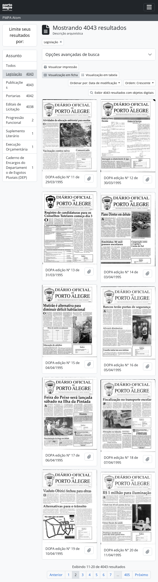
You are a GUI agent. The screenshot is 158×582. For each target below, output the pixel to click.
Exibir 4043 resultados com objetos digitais (122, 93)
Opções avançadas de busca (72, 54)
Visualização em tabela (99, 75)
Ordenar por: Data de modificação (94, 83)
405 (127, 575)
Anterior (56, 575)
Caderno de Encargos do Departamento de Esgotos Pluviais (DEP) (20, 167)
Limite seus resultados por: (20, 35)
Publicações (20, 85)
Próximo (141, 575)
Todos (11, 65)
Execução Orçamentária (20, 147)
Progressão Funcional (20, 120)
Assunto (14, 55)
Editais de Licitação (20, 106)
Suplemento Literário (20, 133)
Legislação (20, 75)
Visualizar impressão (60, 67)
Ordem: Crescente (138, 83)
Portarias (20, 96)
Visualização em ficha (61, 75)
